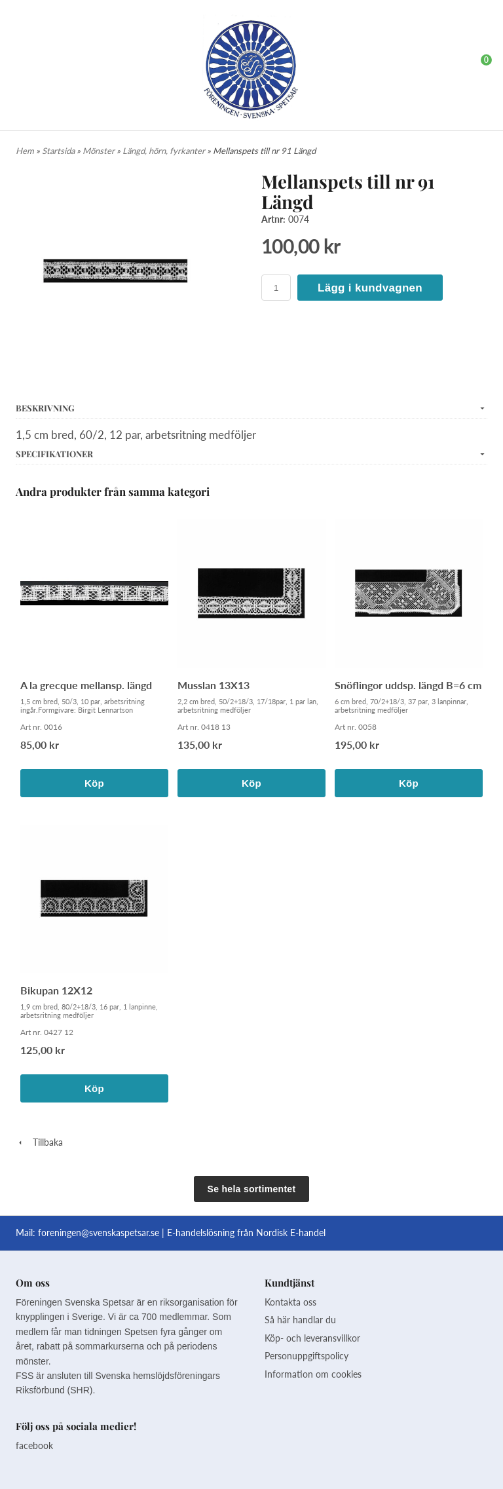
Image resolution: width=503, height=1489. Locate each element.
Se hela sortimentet (252, 1189)
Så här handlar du (300, 1319)
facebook (34, 1445)
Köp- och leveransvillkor (312, 1338)
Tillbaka (39, 1142)
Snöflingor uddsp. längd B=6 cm (408, 685)
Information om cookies (313, 1374)
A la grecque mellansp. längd (86, 685)
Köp (94, 783)
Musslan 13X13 (213, 685)
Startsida (59, 150)
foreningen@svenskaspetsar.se (98, 1232)
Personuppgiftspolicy (306, 1355)
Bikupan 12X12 (56, 990)
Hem (25, 150)
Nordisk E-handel (291, 1232)
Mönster (100, 150)
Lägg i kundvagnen (370, 288)
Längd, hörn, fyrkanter (164, 150)
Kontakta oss (290, 1302)
